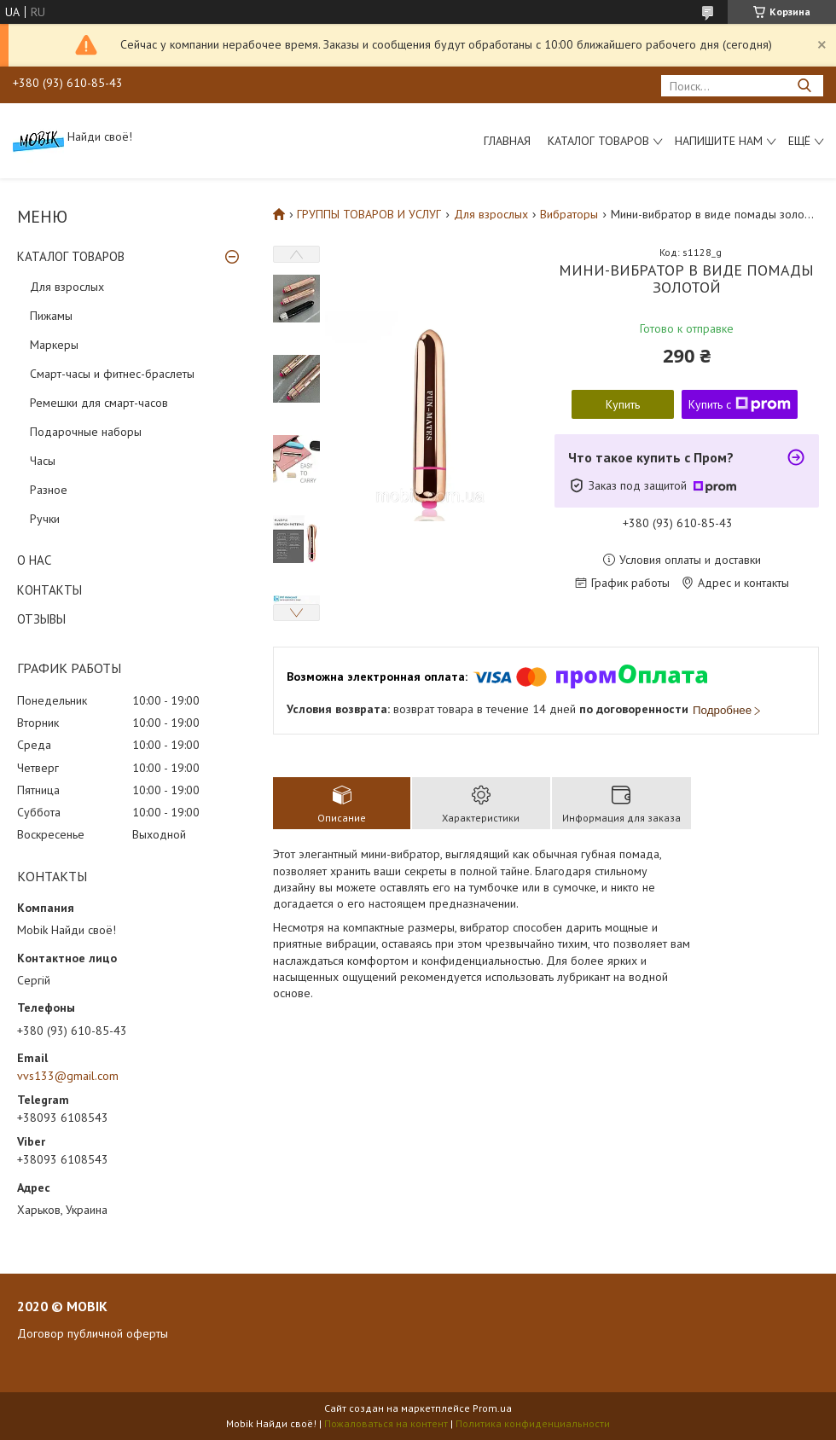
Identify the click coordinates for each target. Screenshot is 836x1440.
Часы (42, 460)
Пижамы (51, 315)
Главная (507, 140)
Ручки (45, 518)
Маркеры (54, 344)
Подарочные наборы (86, 431)
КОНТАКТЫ (49, 590)
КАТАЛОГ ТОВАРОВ (71, 256)
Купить (623, 404)
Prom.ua (492, 1408)
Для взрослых (67, 286)
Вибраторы (569, 214)
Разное (48, 489)
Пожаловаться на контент (386, 1423)
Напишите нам (719, 140)
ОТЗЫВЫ (41, 619)
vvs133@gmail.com (68, 1075)
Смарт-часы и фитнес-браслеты (112, 373)
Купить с (739, 404)
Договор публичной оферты (92, 1333)
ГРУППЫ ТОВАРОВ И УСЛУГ (369, 214)
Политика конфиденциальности (533, 1423)
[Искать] (804, 85)
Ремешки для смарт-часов (99, 402)
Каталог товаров (598, 140)
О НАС (34, 560)
